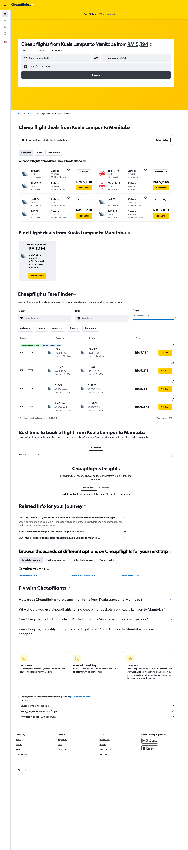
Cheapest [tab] (29, 152)
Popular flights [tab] (110, 552)
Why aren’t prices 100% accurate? (101, 709)
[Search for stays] (5, 20)
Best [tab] (43, 152)
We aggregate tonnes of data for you (101, 703)
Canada (33, 114)
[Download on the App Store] (152, 740)
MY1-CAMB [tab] (92, 479)
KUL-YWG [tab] (99, 439)
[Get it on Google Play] (152, 733)
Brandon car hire (134, 567)
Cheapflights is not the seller (101, 698)
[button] (5, 4)
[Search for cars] (5, 27)
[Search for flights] (5, 14)
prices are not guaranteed (83, 689)
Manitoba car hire (31, 567)
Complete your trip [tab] (34, 552)
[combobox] (61, 50)
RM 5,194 (141, 44)
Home (23, 114)
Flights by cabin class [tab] (60, 552)
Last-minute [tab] (57, 152)
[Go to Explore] (5, 33)
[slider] (179, 319)
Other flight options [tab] (87, 552)
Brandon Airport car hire (86, 567)
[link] (40, 276)
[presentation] (154, 44)
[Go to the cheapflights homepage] (22, 4)
